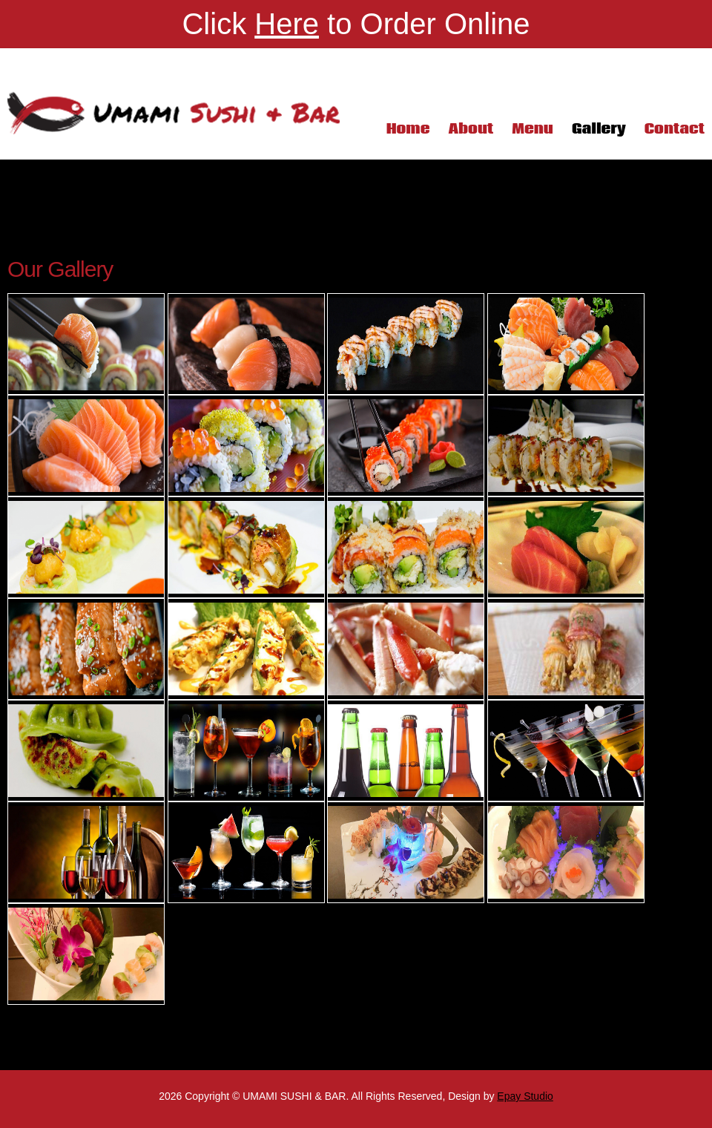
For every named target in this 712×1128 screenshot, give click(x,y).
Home (408, 129)
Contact (675, 129)
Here (286, 23)
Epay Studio (525, 1096)
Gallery (599, 129)
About (470, 129)
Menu (532, 129)
